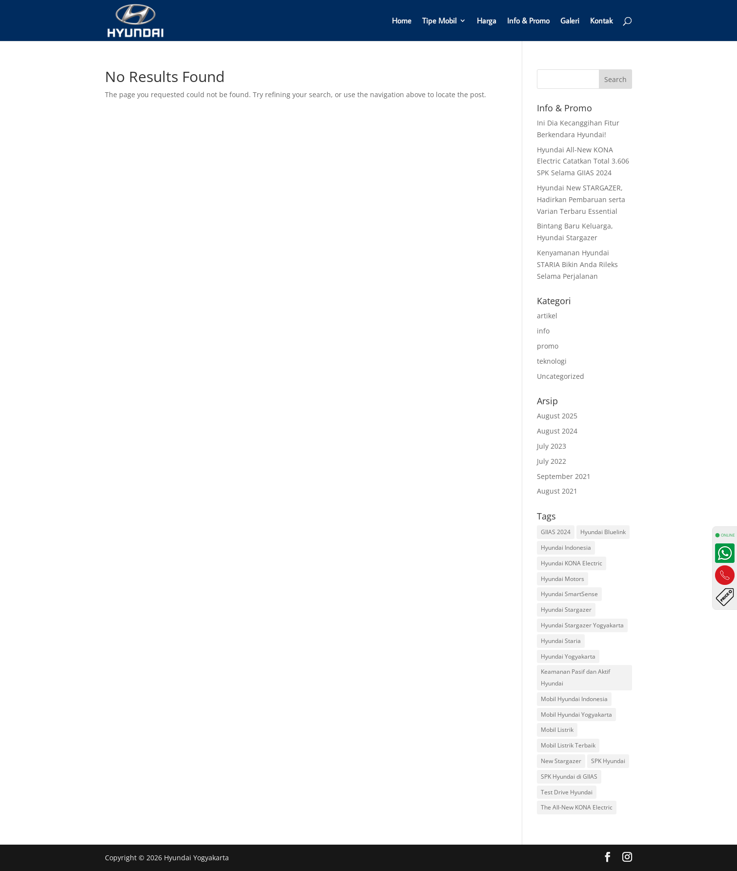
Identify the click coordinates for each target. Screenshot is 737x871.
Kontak (601, 21)
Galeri (569, 21)
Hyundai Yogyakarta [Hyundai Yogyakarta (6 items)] (568, 656)
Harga (486, 21)
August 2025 (557, 415)
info (543, 330)
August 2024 (557, 431)
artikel (547, 315)
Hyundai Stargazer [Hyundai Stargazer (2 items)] (566, 609)
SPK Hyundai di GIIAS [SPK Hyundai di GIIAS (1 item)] (569, 776)
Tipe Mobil (439, 21)
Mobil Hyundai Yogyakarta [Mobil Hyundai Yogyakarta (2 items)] (576, 714)
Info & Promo (528, 21)
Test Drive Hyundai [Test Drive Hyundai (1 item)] (567, 792)
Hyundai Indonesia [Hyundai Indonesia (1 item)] (566, 547)
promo (547, 346)
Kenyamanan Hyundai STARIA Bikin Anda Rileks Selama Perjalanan (577, 264)
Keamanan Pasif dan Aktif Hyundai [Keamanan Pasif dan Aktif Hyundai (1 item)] (575, 677)
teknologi (552, 361)
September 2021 (564, 476)
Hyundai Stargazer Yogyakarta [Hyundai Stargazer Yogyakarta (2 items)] (582, 625)
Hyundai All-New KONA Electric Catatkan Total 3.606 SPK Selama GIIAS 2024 (583, 161)
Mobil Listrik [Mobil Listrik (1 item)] (557, 730)
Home (401, 21)
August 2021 (557, 491)
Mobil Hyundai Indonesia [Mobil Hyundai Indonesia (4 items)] (574, 699)
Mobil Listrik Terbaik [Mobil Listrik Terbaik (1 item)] (568, 745)
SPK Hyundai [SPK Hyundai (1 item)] (608, 761)
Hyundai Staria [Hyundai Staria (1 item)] (561, 641)
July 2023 (551, 446)
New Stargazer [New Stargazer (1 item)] (561, 761)
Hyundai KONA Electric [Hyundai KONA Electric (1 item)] (571, 563)
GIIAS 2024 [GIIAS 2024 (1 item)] (556, 532)
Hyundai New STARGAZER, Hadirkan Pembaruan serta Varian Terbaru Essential (581, 199)
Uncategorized (560, 376)
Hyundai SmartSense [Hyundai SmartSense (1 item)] (569, 594)
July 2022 (551, 461)
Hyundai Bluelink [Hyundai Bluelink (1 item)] (603, 532)
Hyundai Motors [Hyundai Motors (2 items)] (562, 579)
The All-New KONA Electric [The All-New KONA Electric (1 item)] (577, 807)
